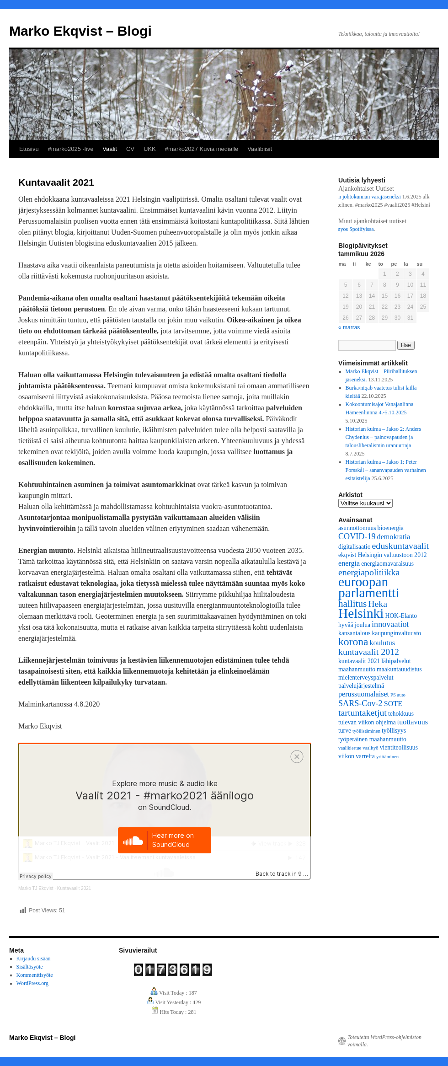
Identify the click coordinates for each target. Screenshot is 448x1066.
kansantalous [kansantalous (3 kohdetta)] (354, 633)
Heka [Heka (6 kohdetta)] (377, 604)
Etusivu (29, 148)
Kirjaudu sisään (33, 958)
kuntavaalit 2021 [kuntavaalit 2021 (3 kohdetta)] (359, 661)
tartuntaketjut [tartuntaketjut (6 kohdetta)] (362, 712)
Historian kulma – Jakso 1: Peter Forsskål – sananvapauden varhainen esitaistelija (386, 470)
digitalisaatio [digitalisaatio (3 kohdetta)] (354, 546)
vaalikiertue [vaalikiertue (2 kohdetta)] (349, 747)
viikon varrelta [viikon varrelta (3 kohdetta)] (356, 756)
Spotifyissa (365, 229)
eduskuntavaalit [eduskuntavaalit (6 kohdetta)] (400, 546)
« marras (349, 327)
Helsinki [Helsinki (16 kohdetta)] (361, 613)
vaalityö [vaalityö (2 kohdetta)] (370, 747)
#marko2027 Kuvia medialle (201, 148)
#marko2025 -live (71, 148)
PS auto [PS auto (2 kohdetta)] (397, 694)
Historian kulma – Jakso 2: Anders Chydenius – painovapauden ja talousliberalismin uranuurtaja (383, 437)
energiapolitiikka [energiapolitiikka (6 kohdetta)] (369, 572)
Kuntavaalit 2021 (74, 888)
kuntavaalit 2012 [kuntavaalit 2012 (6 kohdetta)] (368, 652)
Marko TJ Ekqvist (35, 888)
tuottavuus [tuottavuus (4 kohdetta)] (412, 722)
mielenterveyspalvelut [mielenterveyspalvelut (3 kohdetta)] (365, 677)
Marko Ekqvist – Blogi (80, 30)
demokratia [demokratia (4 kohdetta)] (394, 537)
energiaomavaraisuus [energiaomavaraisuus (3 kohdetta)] (387, 563)
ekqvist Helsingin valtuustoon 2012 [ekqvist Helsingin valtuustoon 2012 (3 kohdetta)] (382, 555)
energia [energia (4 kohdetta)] (349, 563)
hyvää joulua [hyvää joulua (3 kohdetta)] (354, 624)
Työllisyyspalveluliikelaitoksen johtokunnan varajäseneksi (340, 196)
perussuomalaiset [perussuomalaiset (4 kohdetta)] (363, 694)
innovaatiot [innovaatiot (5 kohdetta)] (390, 624)
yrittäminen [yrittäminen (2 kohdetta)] (387, 756)
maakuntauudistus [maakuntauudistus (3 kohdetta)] (399, 669)
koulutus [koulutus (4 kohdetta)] (382, 643)
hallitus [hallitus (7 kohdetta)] (352, 603)
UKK (150, 148)
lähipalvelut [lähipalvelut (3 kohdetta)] (396, 661)
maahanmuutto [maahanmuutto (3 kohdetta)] (356, 669)
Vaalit (109, 148)
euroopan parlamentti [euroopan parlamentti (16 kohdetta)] (369, 587)
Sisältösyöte (29, 967)
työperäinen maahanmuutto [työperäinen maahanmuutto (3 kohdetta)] (372, 739)
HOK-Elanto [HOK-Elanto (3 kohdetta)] (401, 615)
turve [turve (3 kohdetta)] (344, 730)
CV (130, 148)
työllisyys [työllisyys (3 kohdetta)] (394, 730)
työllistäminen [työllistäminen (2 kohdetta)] (366, 731)
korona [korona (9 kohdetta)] (353, 642)
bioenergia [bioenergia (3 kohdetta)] (391, 528)
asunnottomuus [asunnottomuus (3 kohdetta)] (357, 528)
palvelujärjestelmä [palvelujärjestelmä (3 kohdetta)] (361, 685)
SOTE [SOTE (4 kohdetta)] (393, 703)
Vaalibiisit (259, 148)
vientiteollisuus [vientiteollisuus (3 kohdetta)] (399, 747)
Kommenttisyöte (34, 975)
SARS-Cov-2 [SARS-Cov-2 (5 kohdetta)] (360, 703)
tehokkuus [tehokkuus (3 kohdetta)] (401, 713)
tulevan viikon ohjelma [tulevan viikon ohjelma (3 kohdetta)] (367, 722)
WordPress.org (32, 983)
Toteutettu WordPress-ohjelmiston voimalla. (384, 1041)
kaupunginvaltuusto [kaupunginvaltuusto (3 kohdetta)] (396, 633)
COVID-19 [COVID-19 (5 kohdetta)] (357, 536)
